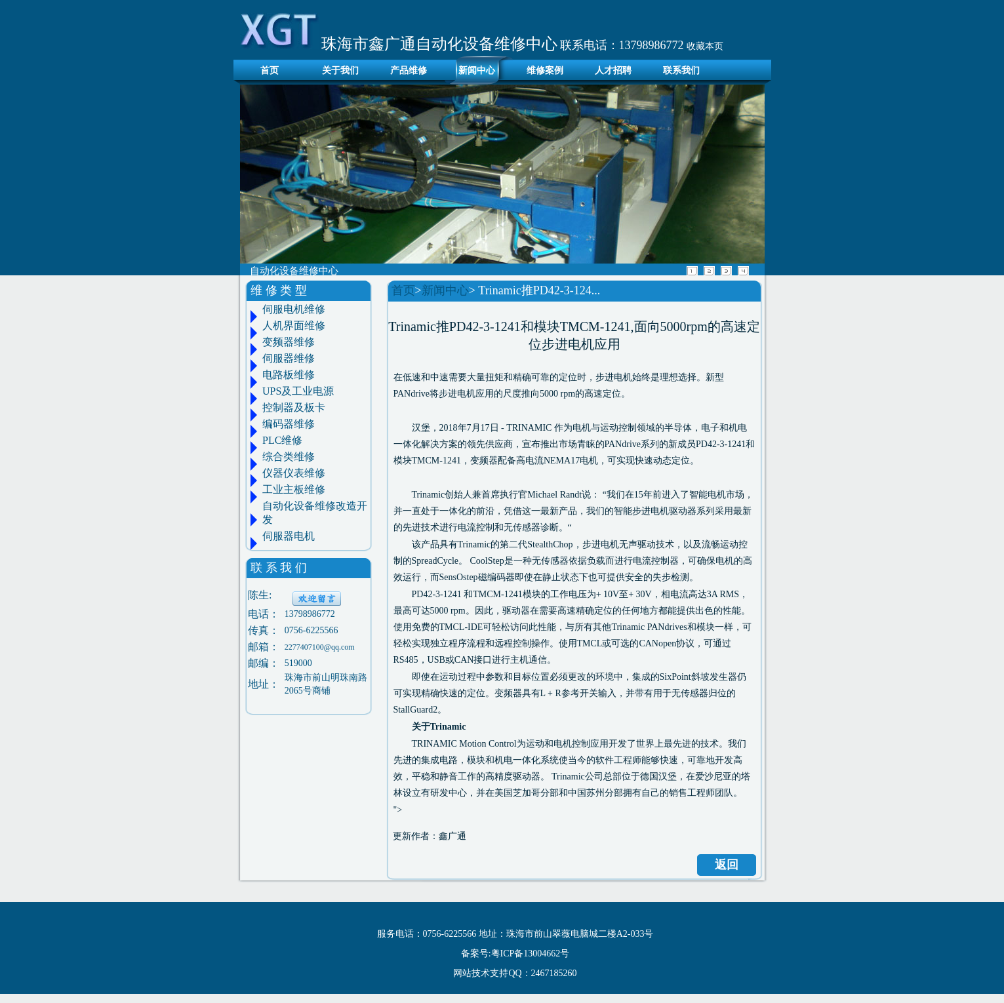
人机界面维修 (293, 325)
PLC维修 (282, 440)
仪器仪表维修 (293, 473)
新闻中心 (476, 70)
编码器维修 (288, 423)
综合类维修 (288, 456)
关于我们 (340, 70)
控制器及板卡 (293, 407)
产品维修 (408, 70)
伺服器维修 (288, 358)
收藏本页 (705, 46)
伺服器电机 (288, 535)
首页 (266, 70)
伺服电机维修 (293, 309)
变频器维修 (288, 341)
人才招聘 (613, 70)
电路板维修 (288, 374)
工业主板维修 (293, 489)
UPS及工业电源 (298, 391)
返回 (726, 864)
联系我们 (681, 70)
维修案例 (545, 70)
